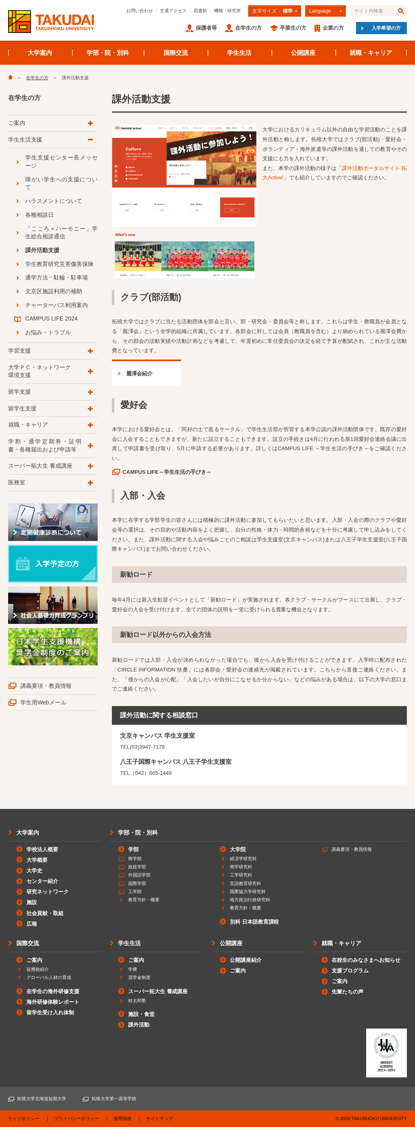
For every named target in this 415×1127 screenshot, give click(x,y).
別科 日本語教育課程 (254, 922)
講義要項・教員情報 (46, 685)
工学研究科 (241, 874)
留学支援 (19, 391)
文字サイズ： (272, 11)
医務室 (16, 482)
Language (320, 11)
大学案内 (40, 52)
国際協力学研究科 (248, 891)
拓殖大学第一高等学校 (114, 1098)
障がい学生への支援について (61, 183)
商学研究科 (241, 866)
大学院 (238, 849)
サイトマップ (159, 1118)
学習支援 (19, 350)
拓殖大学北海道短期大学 (41, 1098)
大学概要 (37, 860)
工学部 (135, 891)
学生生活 (239, 52)
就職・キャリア (370, 52)
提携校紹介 (37, 969)
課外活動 (138, 1025)
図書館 (200, 10)
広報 (31, 924)
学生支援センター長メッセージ (61, 161)
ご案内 (16, 123)
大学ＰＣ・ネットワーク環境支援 (39, 371)
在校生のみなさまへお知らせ (366, 960)
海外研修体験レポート (52, 1002)
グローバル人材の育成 (48, 977)
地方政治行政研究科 (250, 899)
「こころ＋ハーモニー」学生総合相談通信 (61, 232)
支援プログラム (350, 971)
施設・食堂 (141, 1014)
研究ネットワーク (47, 892)
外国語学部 (139, 874)
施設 (31, 902)
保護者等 (206, 28)
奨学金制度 (139, 977)
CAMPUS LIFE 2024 (51, 318)
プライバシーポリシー (76, 1118)
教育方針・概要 (143, 899)
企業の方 (333, 28)
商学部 (135, 858)
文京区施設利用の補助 (53, 291)
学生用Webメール (43, 702)
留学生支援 (22, 408)
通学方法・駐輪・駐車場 (56, 277)
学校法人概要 (42, 849)
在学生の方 (248, 28)
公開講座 (303, 52)
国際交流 (176, 52)
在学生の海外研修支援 (52, 991)
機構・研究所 (227, 10)
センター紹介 (42, 881)
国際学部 (137, 883)
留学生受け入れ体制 (50, 1012)
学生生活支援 (25, 139)
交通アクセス (173, 10)
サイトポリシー (23, 1118)
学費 (132, 969)
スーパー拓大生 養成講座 (40, 465)
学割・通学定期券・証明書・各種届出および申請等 (44, 445)
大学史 (34, 871)
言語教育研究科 (245, 883)
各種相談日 (39, 214)
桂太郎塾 (137, 1000)
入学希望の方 (386, 28)
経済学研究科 (243, 858)
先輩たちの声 (347, 992)
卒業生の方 (293, 28)
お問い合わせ (139, 10)
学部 (133, 849)
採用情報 (122, 1118)
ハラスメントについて (53, 201)
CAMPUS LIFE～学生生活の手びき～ (167, 472)
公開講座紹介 (246, 960)
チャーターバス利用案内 (56, 305)
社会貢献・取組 (44, 913)
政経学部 (137, 866)
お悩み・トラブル (48, 332)
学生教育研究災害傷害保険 (59, 264)
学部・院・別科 (108, 52)
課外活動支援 (42, 250)
